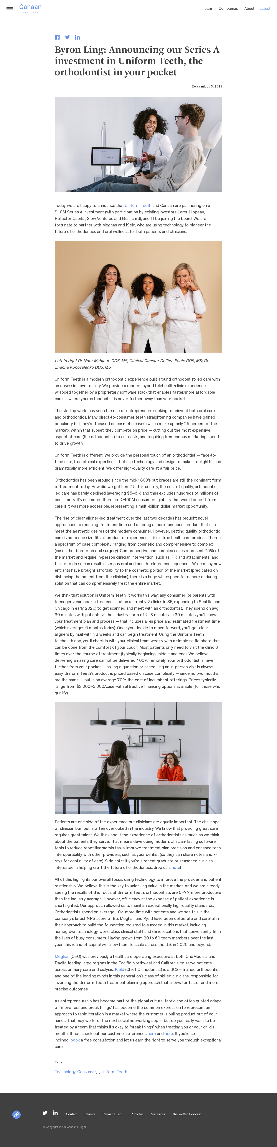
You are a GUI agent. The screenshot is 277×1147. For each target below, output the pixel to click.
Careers (90, 1114)
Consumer (86, 1072)
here (152, 1034)
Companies (228, 9)
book (75, 1040)
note (176, 868)
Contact (71, 1114)
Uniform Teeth (138, 206)
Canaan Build (112, 1114)
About (249, 9)
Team (207, 9)
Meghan (62, 957)
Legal (82, 1127)
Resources (157, 1114)
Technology (65, 1072)
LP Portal (136, 1114)
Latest (265, 9)
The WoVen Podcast (186, 1114)
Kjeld (119, 970)
